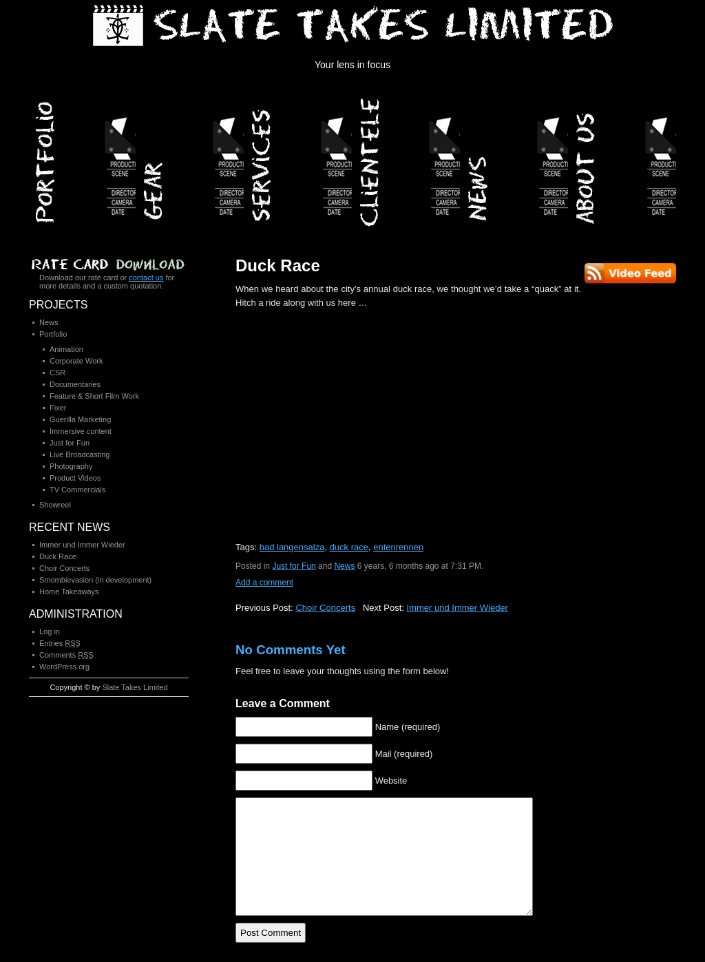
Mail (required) (404, 754)
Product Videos (75, 478)
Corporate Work (76, 361)
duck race (349, 547)
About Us (623, 158)
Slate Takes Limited (134, 687)
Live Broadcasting (79, 454)
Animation (66, 349)
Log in (49, 631)
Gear (191, 158)
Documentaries (75, 384)
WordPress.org (64, 666)
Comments (66, 655)
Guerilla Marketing (80, 419)
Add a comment (264, 582)
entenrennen (398, 547)
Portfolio (83, 158)
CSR (57, 372)
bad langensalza (292, 547)
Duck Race (277, 265)
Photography (71, 466)
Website (391, 780)
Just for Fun (293, 566)
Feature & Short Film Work (94, 396)
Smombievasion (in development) (95, 580)
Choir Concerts (325, 608)
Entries (60, 643)
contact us (146, 277)
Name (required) (408, 727)
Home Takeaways (69, 591)
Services (299, 158)
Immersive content (81, 431)
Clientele (407, 158)
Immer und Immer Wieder (457, 608)
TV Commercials (77, 489)
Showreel (55, 505)
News (515, 158)
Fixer (58, 408)
